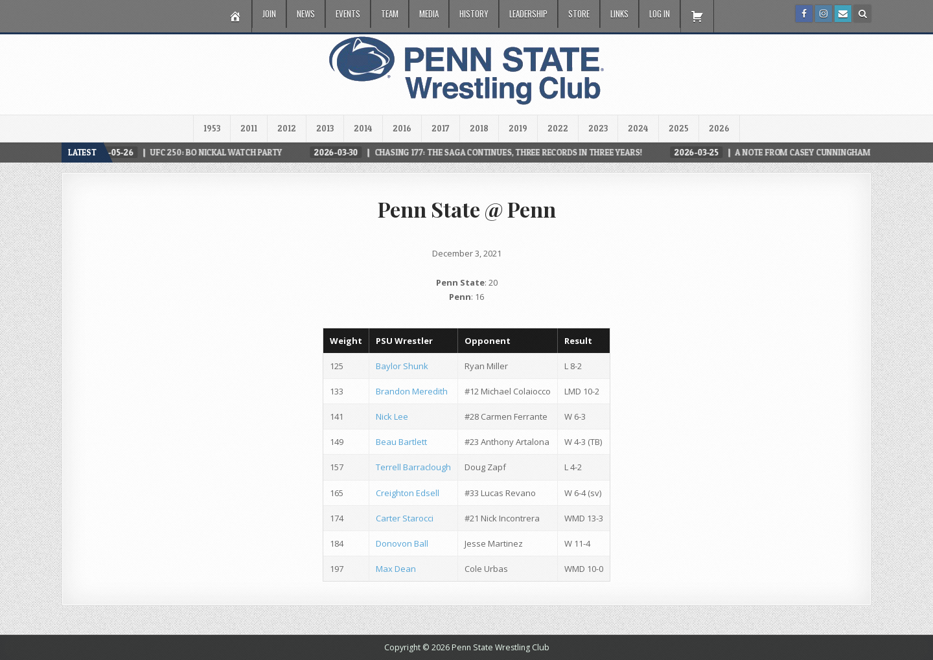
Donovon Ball (402, 543)
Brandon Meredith (412, 391)
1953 (211, 128)
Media (429, 13)
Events (348, 13)
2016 (402, 128)
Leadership (528, 13)
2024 (638, 128)
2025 (679, 128)
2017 (441, 128)
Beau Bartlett (401, 442)
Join (269, 13)
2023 (598, 128)
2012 (286, 128)
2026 (719, 128)
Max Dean (396, 569)
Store (579, 13)
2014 (363, 128)
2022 (557, 128)
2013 (325, 128)
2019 (518, 128)
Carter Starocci (404, 518)
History (474, 13)
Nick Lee (392, 416)
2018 (479, 128)
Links (619, 13)
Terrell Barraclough (413, 467)
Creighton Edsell (407, 493)
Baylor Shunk (402, 366)
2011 (248, 128)
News (306, 13)
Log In (659, 13)
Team (389, 13)
